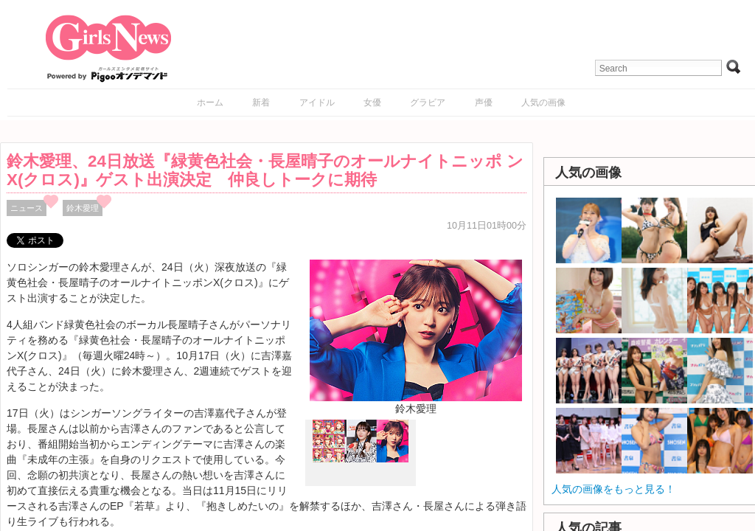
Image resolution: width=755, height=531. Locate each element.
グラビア (427, 102)
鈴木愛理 (82, 208)
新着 (261, 102)
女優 (372, 102)
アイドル (317, 102)
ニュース (26, 208)
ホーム (210, 102)
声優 (484, 102)
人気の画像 (543, 102)
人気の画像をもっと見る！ (613, 489)
